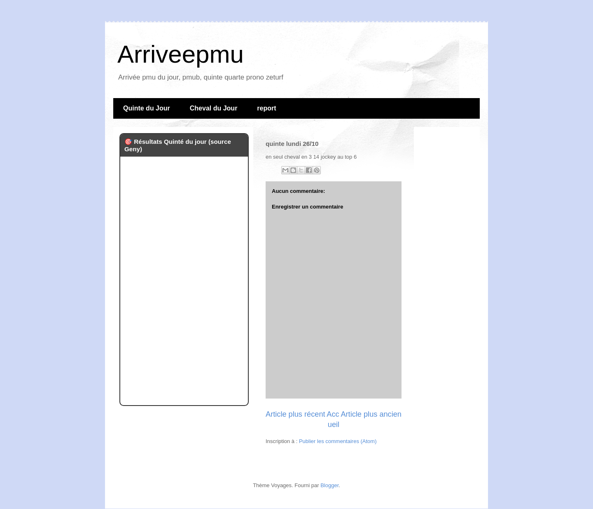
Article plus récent (295, 414)
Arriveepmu (180, 54)
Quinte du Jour (146, 108)
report (266, 108)
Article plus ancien (371, 414)
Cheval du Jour (214, 108)
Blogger (329, 485)
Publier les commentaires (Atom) (338, 441)
